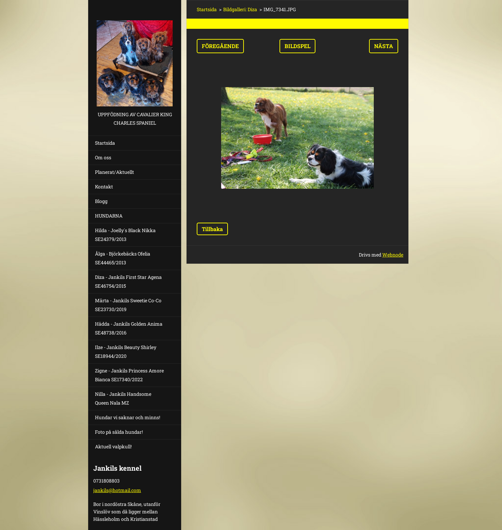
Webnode (392, 254)
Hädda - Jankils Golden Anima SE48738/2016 (128, 328)
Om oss (103, 157)
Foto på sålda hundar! (119, 432)
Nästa (383, 45)
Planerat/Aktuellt (114, 172)
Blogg (101, 201)
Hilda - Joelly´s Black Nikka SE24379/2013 (125, 234)
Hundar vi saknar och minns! (127, 417)
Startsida (105, 143)
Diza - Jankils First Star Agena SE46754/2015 (128, 281)
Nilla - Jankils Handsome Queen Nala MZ (123, 398)
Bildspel (297, 45)
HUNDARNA (108, 215)
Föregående (220, 45)
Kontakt (104, 186)
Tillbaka (212, 228)
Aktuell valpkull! (113, 446)
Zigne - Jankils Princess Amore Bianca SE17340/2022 (129, 375)
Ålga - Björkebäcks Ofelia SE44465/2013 (122, 258)
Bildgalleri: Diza (240, 9)
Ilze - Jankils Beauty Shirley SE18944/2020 (125, 351)
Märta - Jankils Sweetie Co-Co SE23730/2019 (128, 304)
